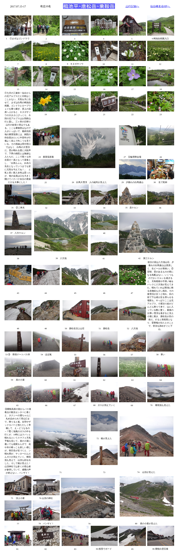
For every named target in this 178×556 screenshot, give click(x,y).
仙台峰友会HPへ (160, 6)
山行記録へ (132, 6)
